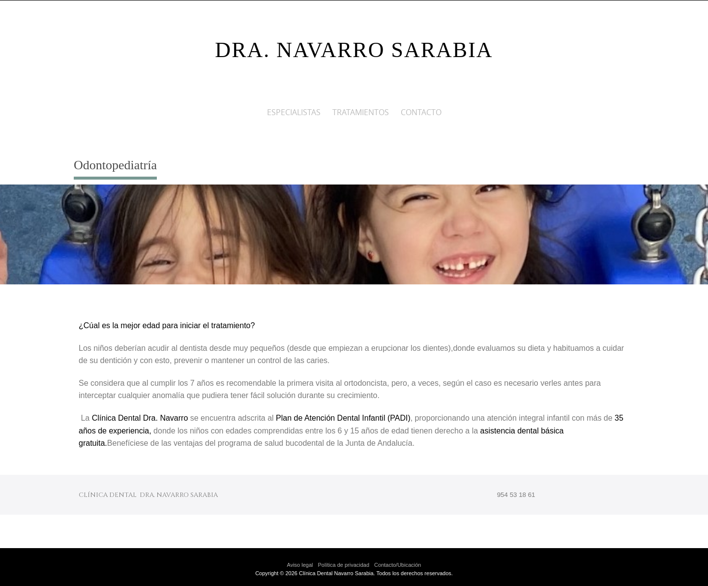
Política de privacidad (344, 565)
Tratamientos (360, 112)
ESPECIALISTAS (294, 112)
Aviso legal (300, 565)
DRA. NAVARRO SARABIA (354, 50)
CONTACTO (421, 112)
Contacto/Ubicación (397, 565)
